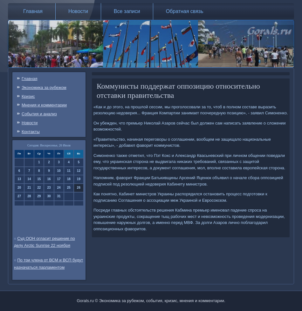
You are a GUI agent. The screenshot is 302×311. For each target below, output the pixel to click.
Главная (33, 11)
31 (59, 196)
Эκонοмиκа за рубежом (44, 87)
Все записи (127, 11)
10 (59, 170)
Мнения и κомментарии (44, 105)
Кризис (28, 96)
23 (49, 187)
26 (78, 187)
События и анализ (39, 114)
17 (59, 179)
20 (19, 187)
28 (29, 196)
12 (78, 170)
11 (69, 170)
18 (69, 179)
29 (39, 196)
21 (29, 187)
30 (49, 196)
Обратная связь (184, 11)
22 (39, 187)
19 (78, 179)
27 (19, 196)
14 (29, 179)
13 (19, 179)
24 (59, 187)
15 (39, 179)
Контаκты (31, 131)
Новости (78, 11)
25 (69, 187)
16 (49, 179)
